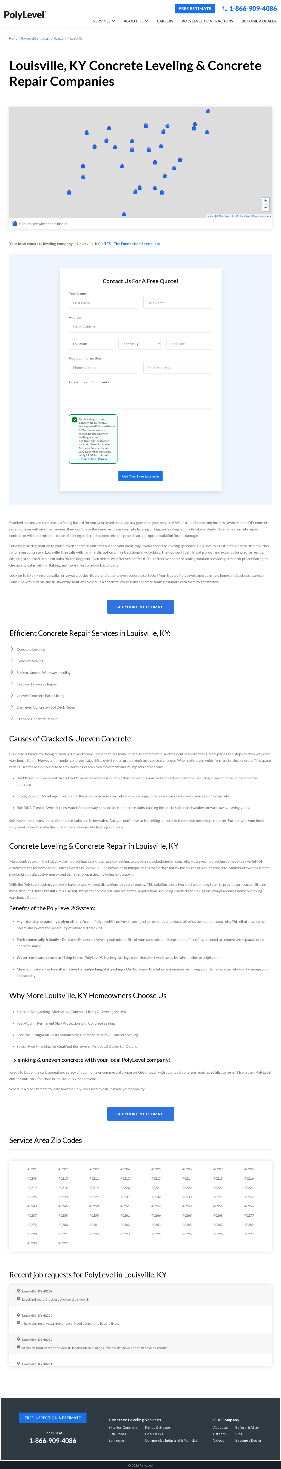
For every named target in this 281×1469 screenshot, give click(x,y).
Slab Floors (117, 1434)
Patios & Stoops (158, 1427)
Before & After (247, 1427)
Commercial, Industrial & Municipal (171, 1440)
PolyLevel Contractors (207, 21)
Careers (165, 21)
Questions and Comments (89, 382)
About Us (136, 21)
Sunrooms (117, 1440)
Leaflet (210, 216)
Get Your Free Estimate (140, 606)
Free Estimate (195, 8)
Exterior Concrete (123, 1427)
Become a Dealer (259, 21)
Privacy (102, 459)
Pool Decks (154, 1434)
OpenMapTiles (227, 216)
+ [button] (265, 201)
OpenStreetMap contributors (255, 216)
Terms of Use (87, 459)
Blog (239, 1434)
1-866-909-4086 (249, 8)
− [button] (265, 208)
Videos (218, 1440)
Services (104, 21)
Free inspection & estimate (53, 1417)
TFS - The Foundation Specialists (132, 243)
